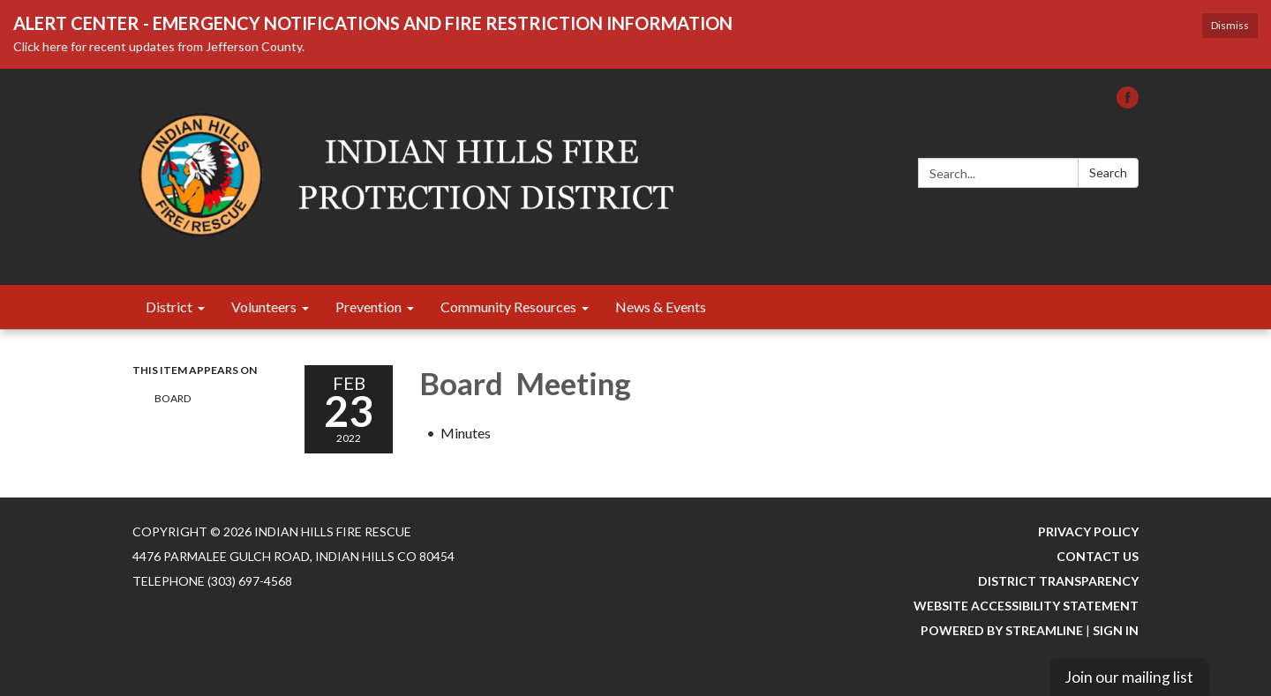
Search (1108, 172)
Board (173, 398)
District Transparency (1058, 580)
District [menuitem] (169, 306)
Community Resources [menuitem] (508, 306)
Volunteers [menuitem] (264, 306)
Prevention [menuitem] (368, 306)
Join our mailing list (1128, 677)
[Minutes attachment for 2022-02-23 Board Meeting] (465, 432)
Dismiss (1230, 25)
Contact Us (1098, 556)
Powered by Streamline (1002, 630)
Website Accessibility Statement (1026, 605)
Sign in (1116, 630)
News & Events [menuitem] (660, 306)
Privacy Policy (1088, 531)
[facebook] (1128, 102)
